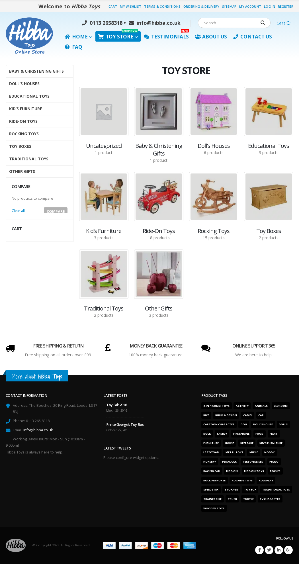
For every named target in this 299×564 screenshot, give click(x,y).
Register (285, 6)
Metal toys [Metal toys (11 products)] (234, 452)
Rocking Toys (24, 133)
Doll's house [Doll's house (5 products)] (263, 424)
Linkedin (279, 550)
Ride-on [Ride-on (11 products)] (232, 471)
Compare (56, 211)
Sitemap (229, 6)
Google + (288, 550)
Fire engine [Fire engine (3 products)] (241, 434)
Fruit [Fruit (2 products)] (274, 434)
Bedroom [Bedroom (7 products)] (281, 406)
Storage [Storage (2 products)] (231, 489)
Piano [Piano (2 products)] (273, 461)
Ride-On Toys (23, 121)
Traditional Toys (28, 159)
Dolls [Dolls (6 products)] (283, 424)
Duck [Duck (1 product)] (207, 434)
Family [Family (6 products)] (222, 434)
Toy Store (118, 35)
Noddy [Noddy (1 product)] (269, 452)
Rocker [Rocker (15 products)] (275, 471)
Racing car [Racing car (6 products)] (211, 471)
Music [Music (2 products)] (253, 452)
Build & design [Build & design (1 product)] (226, 415)
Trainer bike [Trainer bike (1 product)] (212, 499)
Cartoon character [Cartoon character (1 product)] (218, 424)
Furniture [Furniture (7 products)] (211, 443)
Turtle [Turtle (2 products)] (248, 499)
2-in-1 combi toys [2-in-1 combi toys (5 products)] (216, 406)
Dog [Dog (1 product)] (244, 424)
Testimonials (166, 35)
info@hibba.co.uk (155, 22)
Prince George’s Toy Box (125, 424)
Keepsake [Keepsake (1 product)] (246, 443)
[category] (103, 111)
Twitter (269, 550)
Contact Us (252, 36)
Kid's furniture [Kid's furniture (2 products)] (270, 443)
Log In (269, 6)
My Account (250, 6)
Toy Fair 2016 (116, 404)
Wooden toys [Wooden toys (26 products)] (213, 508)
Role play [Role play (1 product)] (266, 480)
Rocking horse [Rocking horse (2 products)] (214, 480)
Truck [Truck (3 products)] (232, 499)
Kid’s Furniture (25, 108)
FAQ (73, 47)
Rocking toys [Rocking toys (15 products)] (242, 480)
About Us (211, 36)
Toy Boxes (20, 146)
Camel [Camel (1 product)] (247, 415)
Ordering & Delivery (201, 6)
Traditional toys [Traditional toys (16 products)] (276, 489)
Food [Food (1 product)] (259, 434)
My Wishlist (130, 6)
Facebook (259, 550)
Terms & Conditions (162, 6)
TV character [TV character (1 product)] (270, 499)
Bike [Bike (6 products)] (206, 415)
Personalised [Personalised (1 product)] (253, 461)
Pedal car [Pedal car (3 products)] (229, 461)
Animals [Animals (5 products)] (261, 406)
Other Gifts (22, 171)
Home (76, 36)
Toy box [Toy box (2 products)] (250, 489)
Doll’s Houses (24, 83)
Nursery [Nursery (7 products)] (209, 461)
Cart (112, 6)
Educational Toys (29, 96)
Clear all (18, 210)
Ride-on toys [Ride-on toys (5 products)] (254, 471)
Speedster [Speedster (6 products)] (210, 489)
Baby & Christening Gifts (36, 71)
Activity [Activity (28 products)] (242, 406)
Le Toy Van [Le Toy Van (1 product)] (211, 452)
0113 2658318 (102, 22)
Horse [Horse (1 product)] (229, 443)
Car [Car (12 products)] (261, 415)
